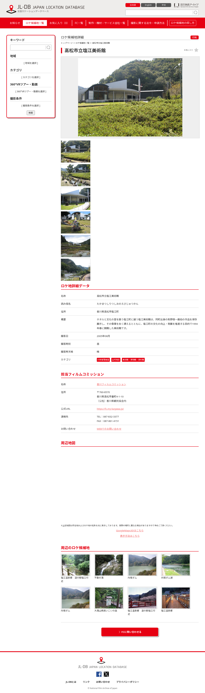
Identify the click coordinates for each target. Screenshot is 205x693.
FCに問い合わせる (131, 631)
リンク (86, 681)
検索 (31, 113)
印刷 (194, 37)
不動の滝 (109, 566)
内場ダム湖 (175, 566)
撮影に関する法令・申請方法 (148, 23)
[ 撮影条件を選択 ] (31, 105)
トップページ (67, 43)
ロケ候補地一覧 (35, 23)
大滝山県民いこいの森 (109, 599)
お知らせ (15, 23)
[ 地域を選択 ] (31, 63)
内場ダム (142, 566)
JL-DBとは (71, 681)
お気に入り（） (59, 23)
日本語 (133, 5)
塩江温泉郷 (175, 599)
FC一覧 (79, 23)
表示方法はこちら (130, 535)
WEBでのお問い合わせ (109, 428)
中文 (164, 5)
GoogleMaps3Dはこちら (130, 530)
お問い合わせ (103, 681)
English (148, 5)
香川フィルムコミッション (111, 384)
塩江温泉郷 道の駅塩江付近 (75, 568)
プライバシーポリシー (127, 681)
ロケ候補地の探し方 (182, 23)
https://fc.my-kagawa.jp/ (111, 408)
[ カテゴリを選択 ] (31, 77)
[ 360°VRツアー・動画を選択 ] (30, 91)
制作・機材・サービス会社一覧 (107, 23)
